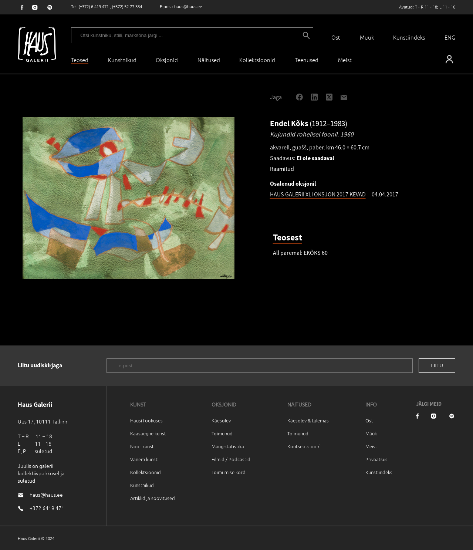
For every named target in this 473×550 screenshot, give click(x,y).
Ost (335, 37)
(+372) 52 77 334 (127, 6)
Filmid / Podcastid (231, 459)
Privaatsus (376, 459)
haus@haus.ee (188, 6)
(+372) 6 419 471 (94, 6)
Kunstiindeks (409, 37)
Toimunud (222, 433)
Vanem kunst (144, 459)
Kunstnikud (122, 60)
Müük (367, 37)
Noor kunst (142, 446)
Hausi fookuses (146, 420)
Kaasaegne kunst (148, 433)
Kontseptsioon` (304, 446)
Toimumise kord (229, 472)
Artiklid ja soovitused (152, 498)
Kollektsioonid (257, 60)
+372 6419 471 (47, 508)
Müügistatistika (228, 446)
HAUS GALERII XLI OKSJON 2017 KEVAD (318, 194)
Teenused (306, 60)
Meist (371, 446)
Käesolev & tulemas (308, 420)
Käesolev (221, 420)
